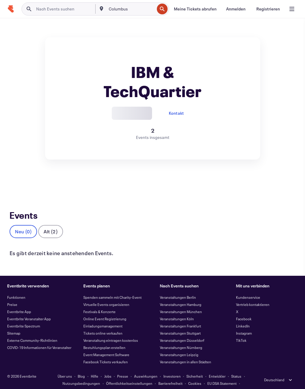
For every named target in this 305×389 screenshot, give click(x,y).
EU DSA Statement (222, 373)
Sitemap (13, 323)
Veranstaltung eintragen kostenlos (110, 330)
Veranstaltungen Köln (177, 309)
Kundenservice (248, 287)
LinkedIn (243, 316)
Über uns (65, 366)
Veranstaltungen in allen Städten (185, 352)
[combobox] (131, 9)
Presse (122, 366)
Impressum (124, 380)
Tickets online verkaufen (102, 323)
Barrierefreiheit (170, 373)
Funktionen (16, 287)
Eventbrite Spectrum (23, 316)
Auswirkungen (145, 366)
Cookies (194, 373)
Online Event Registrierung (104, 309)
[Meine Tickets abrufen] (195, 9)
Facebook (244, 309)
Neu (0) (23, 221)
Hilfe (94, 366)
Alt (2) (50, 221)
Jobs (107, 366)
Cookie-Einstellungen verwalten (164, 380)
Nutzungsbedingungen (81, 373)
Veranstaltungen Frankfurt (180, 316)
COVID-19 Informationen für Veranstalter (39, 337)
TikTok (241, 330)
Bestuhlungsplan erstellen (104, 337)
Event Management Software (106, 344)
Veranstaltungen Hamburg (180, 294)
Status (236, 366)
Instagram (244, 323)
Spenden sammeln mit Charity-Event (112, 287)
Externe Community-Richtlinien (32, 330)
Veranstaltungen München (181, 301)
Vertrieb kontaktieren (252, 294)
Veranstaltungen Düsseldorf (182, 330)
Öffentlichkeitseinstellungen (129, 373)
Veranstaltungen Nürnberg (181, 337)
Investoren (172, 366)
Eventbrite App (19, 301)
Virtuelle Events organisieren (106, 294)
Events (16, 181)
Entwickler (217, 366)
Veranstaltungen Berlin (178, 287)
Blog (81, 366)
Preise (12, 294)
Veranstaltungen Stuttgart (180, 323)
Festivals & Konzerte (99, 301)
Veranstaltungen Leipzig (179, 344)
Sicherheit (194, 366)
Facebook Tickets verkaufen (105, 352)
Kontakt (176, 113)
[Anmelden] (235, 9)
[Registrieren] (268, 9)
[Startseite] (10, 9)
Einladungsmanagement (102, 316)
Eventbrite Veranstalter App (29, 309)
